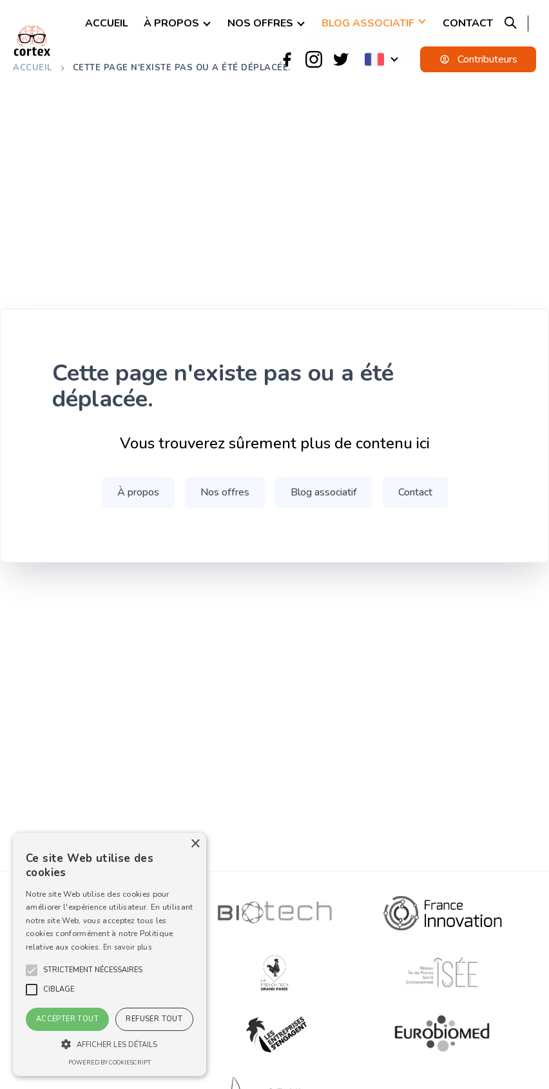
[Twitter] (340, 59)
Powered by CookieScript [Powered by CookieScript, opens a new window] (109, 1062)
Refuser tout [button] (154, 1019)
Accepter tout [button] (67, 1019)
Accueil (106, 23)
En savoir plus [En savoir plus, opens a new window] (127, 947)
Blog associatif (368, 23)
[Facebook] (286, 59)
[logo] (32, 41)
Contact (468, 23)
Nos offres (260, 23)
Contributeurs (478, 59)
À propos (171, 23)
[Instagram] (313, 59)
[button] (92, 970)
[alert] (109, 954)
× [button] (195, 844)
